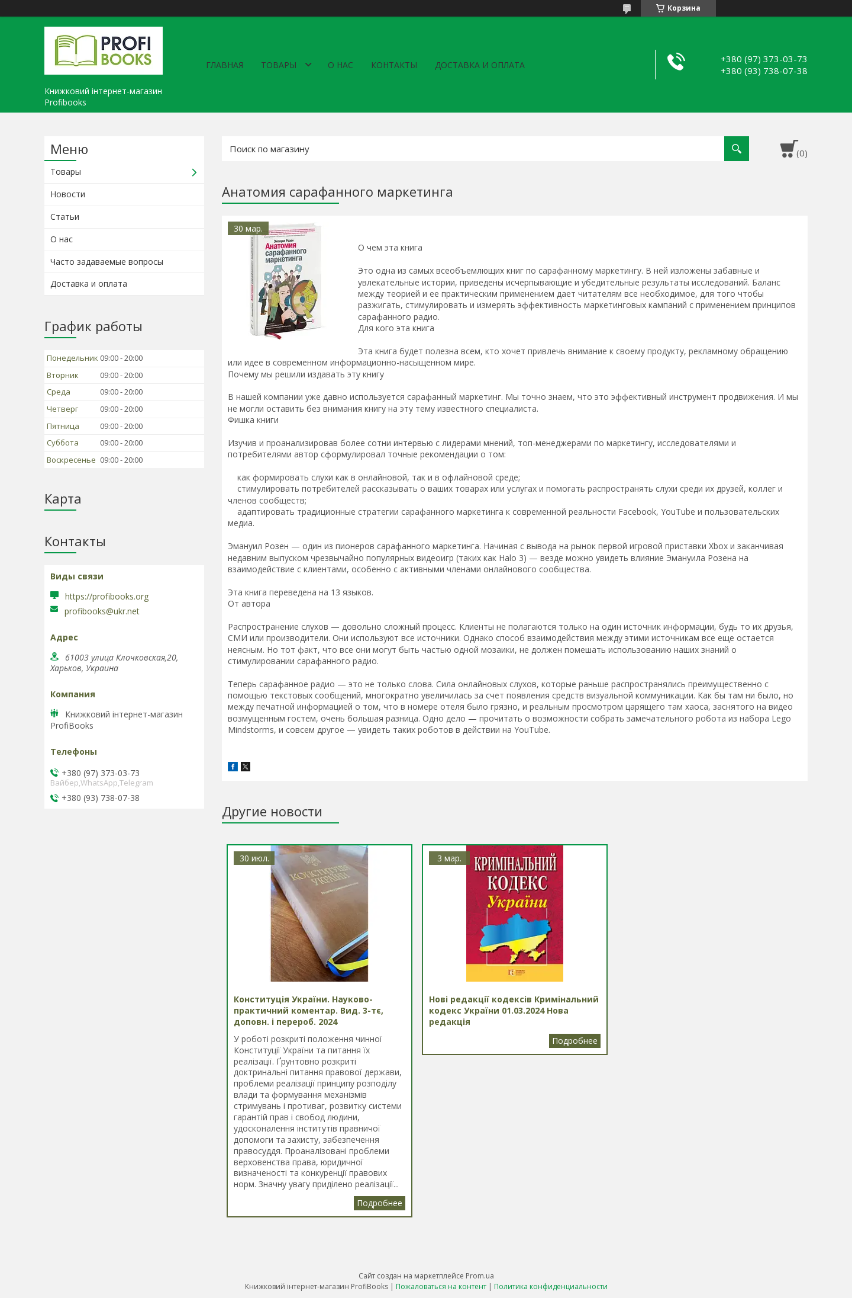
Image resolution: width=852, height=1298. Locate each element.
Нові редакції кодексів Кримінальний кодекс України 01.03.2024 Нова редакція (575, 1041)
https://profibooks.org (107, 596)
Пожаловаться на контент (441, 1286)
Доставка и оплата (480, 64)
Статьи (64, 216)
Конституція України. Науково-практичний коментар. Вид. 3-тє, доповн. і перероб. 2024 (379, 1203)
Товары (278, 64)
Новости (67, 194)
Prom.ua (480, 1276)
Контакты (394, 64)
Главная (224, 64)
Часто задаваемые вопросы (106, 261)
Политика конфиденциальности (551, 1286)
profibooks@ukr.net (102, 611)
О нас (340, 64)
